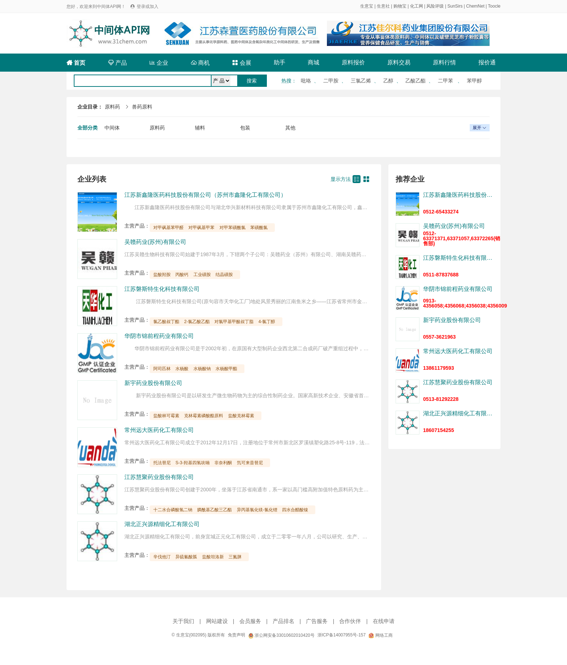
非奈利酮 (223, 462)
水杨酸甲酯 (226, 368)
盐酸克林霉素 (241, 415)
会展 (241, 63)
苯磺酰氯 (259, 227)
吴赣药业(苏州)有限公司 (155, 242)
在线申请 (384, 621)
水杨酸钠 (202, 368)
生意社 (383, 6)
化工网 (416, 6)
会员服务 (250, 621)
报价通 (487, 62)
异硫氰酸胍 (186, 556)
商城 (313, 62)
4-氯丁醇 (267, 321)
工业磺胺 (202, 274)
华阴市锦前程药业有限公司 (159, 336)
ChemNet (475, 6)
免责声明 (236, 635)
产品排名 (283, 621)
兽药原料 (142, 107)
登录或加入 (147, 6)
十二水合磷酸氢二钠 (172, 509)
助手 (279, 62)
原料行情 (444, 62)
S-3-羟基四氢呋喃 (192, 462)
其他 (290, 128)
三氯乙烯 (361, 81)
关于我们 (183, 621)
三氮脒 (235, 556)
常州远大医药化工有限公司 (159, 430)
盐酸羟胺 (162, 274)
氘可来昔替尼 (250, 462)
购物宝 (399, 6)
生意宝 (366, 6)
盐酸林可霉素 (166, 415)
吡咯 (306, 81)
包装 (245, 128)
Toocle (494, 6)
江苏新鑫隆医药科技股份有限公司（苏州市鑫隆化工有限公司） (205, 195)
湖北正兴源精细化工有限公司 (162, 524)
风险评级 (435, 6)
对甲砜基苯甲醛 (168, 227)
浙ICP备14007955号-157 (341, 635)
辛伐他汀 (162, 556)
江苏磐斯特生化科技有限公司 (162, 289)
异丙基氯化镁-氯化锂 (257, 509)
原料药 (112, 107)
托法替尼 (162, 462)
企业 (158, 63)
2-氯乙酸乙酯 (197, 321)
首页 (76, 63)
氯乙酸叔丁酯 (166, 321)
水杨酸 (181, 368)
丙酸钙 (181, 274)
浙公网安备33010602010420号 (281, 635)
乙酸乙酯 (415, 81)
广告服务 (317, 621)
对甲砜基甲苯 (201, 227)
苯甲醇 (474, 81)
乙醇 (388, 81)
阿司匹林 (162, 368)
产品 (117, 63)
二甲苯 (446, 81)
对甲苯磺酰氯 (232, 227)
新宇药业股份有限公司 (153, 383)
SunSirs (454, 6)
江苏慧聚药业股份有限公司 (159, 477)
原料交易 (398, 62)
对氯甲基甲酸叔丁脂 (233, 321)
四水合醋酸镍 (295, 509)
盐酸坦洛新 (213, 556)
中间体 (112, 128)
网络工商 (380, 635)
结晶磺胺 (224, 274)
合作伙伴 (350, 621)
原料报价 (353, 62)
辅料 (200, 128)
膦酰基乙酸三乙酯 (214, 509)
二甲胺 (330, 81)
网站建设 (217, 621)
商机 (200, 63)
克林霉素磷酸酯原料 (203, 415)
